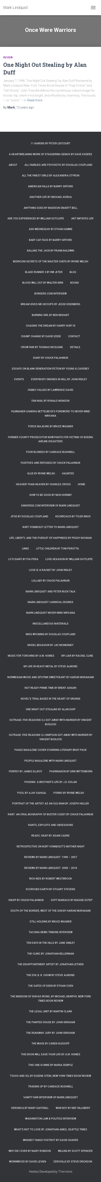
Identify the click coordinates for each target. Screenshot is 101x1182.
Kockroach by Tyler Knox (73, 516)
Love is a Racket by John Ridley (50, 570)
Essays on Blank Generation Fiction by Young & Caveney (50, 368)
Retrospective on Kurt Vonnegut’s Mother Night (51, 846)
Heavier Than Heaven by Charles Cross (43, 484)
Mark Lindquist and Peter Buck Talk (50, 591)
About (13, 164)
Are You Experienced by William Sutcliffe (35, 218)
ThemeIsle (65, 1171)
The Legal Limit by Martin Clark (50, 1011)
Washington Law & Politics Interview (50, 1118)
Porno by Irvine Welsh (68, 792)
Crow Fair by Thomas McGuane (42, 347)
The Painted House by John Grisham (50, 1022)
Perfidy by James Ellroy (25, 771)
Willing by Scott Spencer (75, 1150)
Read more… (35, 100)
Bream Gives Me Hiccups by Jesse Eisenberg (50, 304)
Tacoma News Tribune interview (50, 932)
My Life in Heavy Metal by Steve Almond (50, 666)
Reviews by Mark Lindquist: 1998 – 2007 (50, 857)
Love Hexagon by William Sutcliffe (69, 559)
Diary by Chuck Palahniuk (50, 357)
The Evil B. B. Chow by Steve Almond (50, 975)
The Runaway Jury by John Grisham (50, 1032)
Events (19, 379)
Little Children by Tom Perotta (57, 548)
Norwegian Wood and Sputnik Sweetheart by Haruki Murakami (50, 677)
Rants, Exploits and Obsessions (50, 825)
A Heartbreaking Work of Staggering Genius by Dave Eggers (50, 154)
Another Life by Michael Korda (50, 197)
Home (81, 484)
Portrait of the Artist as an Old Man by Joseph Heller (50, 803)
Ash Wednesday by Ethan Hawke (50, 229)
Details (75, 347)
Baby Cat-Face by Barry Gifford (50, 240)
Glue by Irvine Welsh (41, 473)
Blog (73, 272)
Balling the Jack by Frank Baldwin (50, 250)
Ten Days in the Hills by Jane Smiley (50, 942)
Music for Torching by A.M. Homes (31, 655)
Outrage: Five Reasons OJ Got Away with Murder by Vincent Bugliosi (50, 722)
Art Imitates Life (82, 218)
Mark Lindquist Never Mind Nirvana (50, 612)
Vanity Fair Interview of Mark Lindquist (50, 1097)
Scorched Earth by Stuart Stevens (50, 889)
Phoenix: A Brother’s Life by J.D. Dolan (50, 782)
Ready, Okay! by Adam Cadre (50, 835)
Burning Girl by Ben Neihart (50, 315)
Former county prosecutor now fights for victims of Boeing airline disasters (50, 439)
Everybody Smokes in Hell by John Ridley (59, 379)
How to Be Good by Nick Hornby (50, 494)
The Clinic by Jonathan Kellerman (50, 953)
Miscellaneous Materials (51, 623)
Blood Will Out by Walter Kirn (42, 282)
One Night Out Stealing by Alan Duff (50, 709)
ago (25, 107)
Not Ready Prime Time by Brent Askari (50, 687)
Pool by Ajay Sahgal (31, 792)
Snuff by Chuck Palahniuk (26, 900)
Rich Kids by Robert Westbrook (50, 878)
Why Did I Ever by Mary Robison (30, 1150)
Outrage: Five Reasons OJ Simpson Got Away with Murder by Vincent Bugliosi (50, 737)
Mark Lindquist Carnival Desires (50, 602)
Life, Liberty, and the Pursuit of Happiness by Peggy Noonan (50, 537)
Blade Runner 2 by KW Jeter (44, 272)
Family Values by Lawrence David (50, 389)
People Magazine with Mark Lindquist (50, 760)
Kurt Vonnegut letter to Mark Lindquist (50, 527)
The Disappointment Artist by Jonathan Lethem (50, 964)
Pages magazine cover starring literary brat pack (50, 749)
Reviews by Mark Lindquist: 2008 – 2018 (50, 868)
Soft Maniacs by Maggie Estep (72, 900)
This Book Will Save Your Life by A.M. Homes (50, 1054)
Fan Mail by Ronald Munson (50, 400)
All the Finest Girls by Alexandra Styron (50, 175)
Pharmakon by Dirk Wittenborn (70, 771)
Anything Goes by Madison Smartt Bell (50, 207)
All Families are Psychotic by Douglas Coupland (58, 164)
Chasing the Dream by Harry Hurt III (50, 325)
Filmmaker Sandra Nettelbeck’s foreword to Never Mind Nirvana (50, 413)
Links (25, 548)
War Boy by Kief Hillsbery (73, 1108)
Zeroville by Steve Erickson (72, 1161)
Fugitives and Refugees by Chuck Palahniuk (50, 462)
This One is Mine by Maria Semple (50, 1065)
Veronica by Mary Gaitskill (30, 1108)
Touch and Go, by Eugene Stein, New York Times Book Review (50, 1075)
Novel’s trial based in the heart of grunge (50, 698)
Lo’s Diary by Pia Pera (23, 559)
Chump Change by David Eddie (41, 336)
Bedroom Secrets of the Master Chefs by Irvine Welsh (50, 261)
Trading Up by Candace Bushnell (50, 1086)
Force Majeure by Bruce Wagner (50, 426)
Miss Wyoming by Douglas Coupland (50, 634)
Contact (74, 336)
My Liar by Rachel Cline (77, 655)
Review (8, 57)
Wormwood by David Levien (27, 1161)
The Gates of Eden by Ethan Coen (50, 985)
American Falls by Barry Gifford (50, 186)
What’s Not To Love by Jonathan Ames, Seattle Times (50, 1129)
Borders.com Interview (50, 293)
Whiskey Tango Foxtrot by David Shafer (50, 1140)
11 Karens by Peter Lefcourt (50, 143)
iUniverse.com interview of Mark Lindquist (50, 505)
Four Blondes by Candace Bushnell (50, 452)
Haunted (68, 473)
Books (74, 282)
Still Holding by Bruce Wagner (51, 921)
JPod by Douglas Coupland (29, 516)
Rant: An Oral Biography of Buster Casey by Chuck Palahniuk (50, 814)
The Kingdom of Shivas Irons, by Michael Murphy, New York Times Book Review (50, 998)
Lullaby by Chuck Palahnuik (51, 580)
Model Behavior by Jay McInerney (50, 645)
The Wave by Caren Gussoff (50, 1043)
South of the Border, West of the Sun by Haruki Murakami (50, 910)
